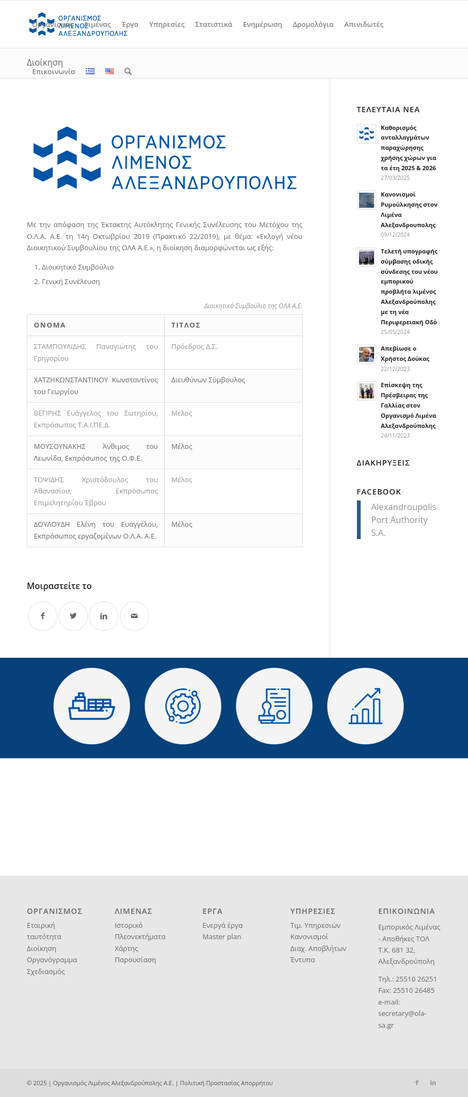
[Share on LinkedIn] (104, 616)
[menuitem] (52, 24)
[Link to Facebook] (417, 1082)
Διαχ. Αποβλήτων (318, 948)
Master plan (221, 936)
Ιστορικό (129, 925)
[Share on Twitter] (73, 616)
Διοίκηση (41, 948)
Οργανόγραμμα (52, 959)
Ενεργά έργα (222, 925)
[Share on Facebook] (42, 616)
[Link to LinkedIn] (433, 1082)
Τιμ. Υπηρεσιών (315, 925)
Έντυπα (302, 959)
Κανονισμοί (309, 936)
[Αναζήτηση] (128, 71)
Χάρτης (126, 948)
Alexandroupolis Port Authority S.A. (403, 520)
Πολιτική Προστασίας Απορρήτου (226, 1083)
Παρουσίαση (135, 959)
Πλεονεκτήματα (140, 936)
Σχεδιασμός (46, 971)
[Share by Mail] (134, 616)
